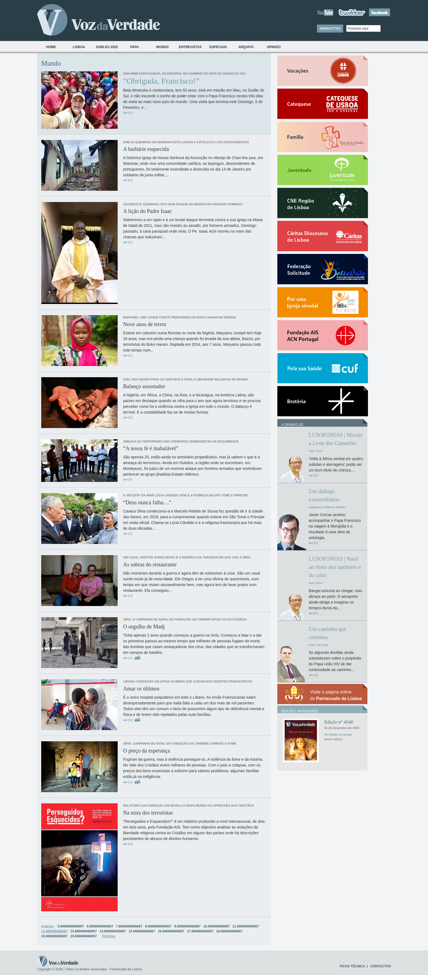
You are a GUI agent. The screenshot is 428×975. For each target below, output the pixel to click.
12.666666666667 (54, 931)
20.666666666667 (83, 936)
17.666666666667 (200, 931)
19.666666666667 (54, 936)
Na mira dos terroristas (148, 813)
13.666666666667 (83, 931)
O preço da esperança (146, 751)
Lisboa (79, 47)
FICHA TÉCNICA (352, 966)
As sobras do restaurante (150, 564)
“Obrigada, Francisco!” (161, 81)
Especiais (218, 47)
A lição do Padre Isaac (147, 211)
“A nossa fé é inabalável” (150, 448)
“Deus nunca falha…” (147, 502)
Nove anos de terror (144, 324)
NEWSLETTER (330, 28)
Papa (134, 47)
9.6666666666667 (187, 926)
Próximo (108, 936)
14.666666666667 (113, 931)
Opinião (274, 47)
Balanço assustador (144, 386)
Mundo (162, 47)
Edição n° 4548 (338, 722)
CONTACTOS (380, 966)
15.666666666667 (142, 931)
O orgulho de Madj (144, 626)
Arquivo (246, 47)
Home (51, 47)
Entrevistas (190, 47)
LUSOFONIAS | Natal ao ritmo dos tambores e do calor (335, 567)
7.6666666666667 (129, 926)
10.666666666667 (216, 926)
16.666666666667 (171, 931)
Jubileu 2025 (107, 47)
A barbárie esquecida (146, 149)
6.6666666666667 (100, 926)
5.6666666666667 (71, 926)
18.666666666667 (229, 931)
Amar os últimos (141, 689)
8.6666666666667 (158, 926)
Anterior (47, 926)
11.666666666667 (246, 926)
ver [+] (127, 112)
